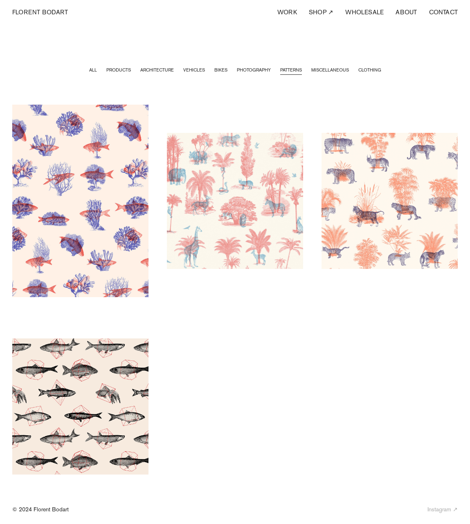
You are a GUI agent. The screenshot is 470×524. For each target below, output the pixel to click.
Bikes (220, 70)
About (406, 12)
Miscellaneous (330, 70)
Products (118, 70)
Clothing (369, 70)
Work (287, 12)
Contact (443, 12)
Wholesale (364, 12)
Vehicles (194, 70)
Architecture (157, 70)
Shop (321, 12)
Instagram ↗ (442, 509)
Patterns (291, 70)
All (93, 70)
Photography (254, 70)
